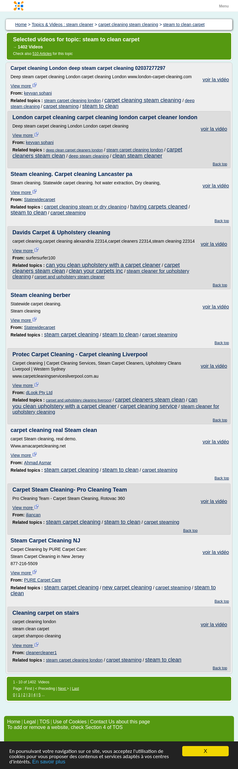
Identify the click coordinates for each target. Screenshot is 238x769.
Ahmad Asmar (37, 462)
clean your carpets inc (96, 271)
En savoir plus (48, 762)
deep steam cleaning (89, 156)
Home (13, 721)
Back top (220, 164)
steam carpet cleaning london (72, 100)
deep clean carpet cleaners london (74, 150)
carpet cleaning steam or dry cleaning (85, 206)
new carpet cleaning (127, 587)
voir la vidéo (216, 79)
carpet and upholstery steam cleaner (69, 276)
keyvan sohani (38, 93)
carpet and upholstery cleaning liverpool (78, 400)
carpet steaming (61, 106)
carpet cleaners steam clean (150, 400)
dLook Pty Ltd (39, 392)
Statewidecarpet (39, 199)
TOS (44, 721)
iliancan (33, 514)
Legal (30, 721)
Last (75, 688)
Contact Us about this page (120, 721)
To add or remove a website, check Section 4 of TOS (65, 727)
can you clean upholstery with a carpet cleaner (103, 265)
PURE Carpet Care (42, 580)
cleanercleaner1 (41, 652)
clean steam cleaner (137, 156)
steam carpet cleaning (71, 334)
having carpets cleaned (158, 207)
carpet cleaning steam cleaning (142, 100)
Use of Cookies (70, 721)
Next (62, 688)
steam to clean (100, 106)
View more (24, 85)
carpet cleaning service (148, 406)
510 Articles (42, 54)
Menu (224, 6)
